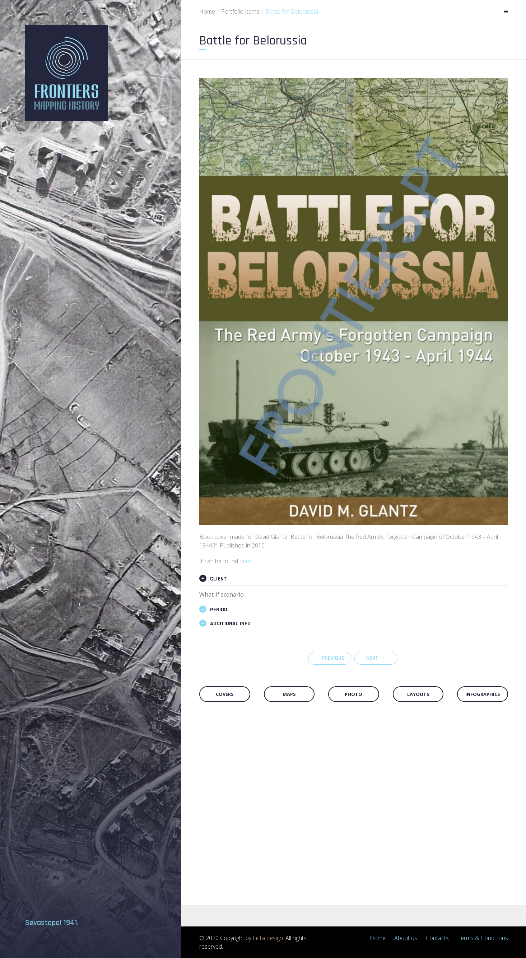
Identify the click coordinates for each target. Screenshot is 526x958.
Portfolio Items (240, 11)
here (245, 561)
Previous (330, 658)
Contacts (437, 938)
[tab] (353, 579)
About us (405, 938)
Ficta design (268, 938)
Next (376, 658)
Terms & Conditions (482, 938)
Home (207, 11)
